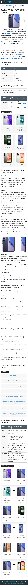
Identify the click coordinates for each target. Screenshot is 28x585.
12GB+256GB (14, 58)
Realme (16, 5)
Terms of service (15, 583)
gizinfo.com (12, 581)
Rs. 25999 (9, 56)
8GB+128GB (5, 58)
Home (2, 5)
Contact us (22, 583)
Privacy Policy (6, 583)
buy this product (18, 54)
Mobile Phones (9, 5)
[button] (3, 21)
